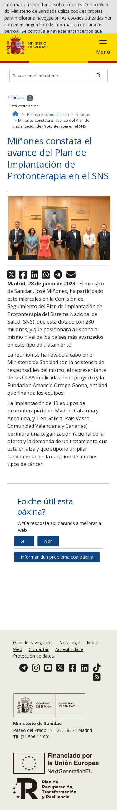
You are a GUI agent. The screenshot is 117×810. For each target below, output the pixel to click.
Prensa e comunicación (48, 168)
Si (22, 595)
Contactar (39, 667)
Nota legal (69, 661)
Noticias (83, 168)
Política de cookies (23, 55)
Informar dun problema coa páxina (57, 611)
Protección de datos (33, 674)
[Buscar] (98, 129)
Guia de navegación (33, 661)
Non (48, 595)
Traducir (20, 151)
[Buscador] (58, 129)
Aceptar (56, 55)
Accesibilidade (69, 667)
